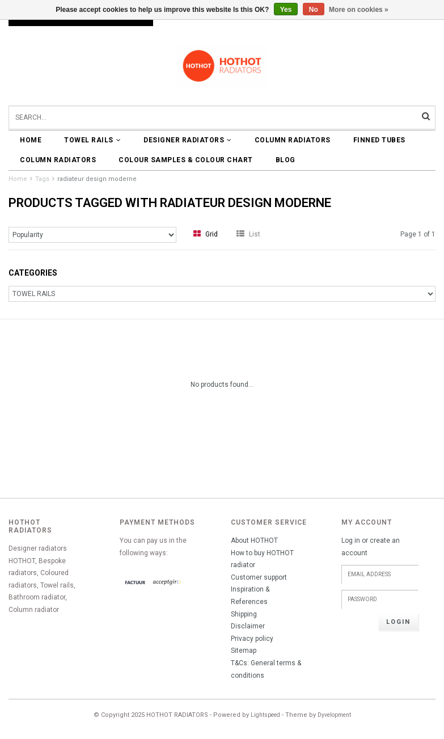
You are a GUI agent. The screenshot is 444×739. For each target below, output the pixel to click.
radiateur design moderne (97, 179)
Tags (42, 179)
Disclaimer (248, 626)
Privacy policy (252, 639)
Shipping (244, 614)
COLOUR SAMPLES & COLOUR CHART (186, 160)
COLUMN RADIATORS (293, 140)
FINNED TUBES (379, 140)
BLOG (285, 160)
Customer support (259, 577)
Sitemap (243, 650)
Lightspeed (265, 715)
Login (398, 622)
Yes (286, 10)
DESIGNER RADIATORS (187, 140)
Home (30, 140)
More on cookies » (358, 10)
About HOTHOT (254, 540)
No (313, 10)
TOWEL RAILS (92, 140)
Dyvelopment (334, 715)
